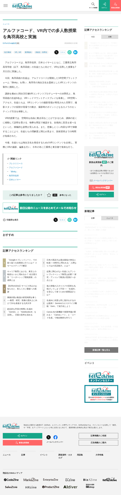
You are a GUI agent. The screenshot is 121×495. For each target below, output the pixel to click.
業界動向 (28, 52)
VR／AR (18, 52)
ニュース (109, 218)
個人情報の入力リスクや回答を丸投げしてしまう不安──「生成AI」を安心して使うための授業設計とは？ (103, 115)
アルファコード (16, 167)
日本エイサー (15, 180)
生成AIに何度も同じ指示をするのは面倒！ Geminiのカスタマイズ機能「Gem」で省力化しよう (62, 303)
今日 (93, 37)
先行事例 (7, 52)
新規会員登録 (101, 187)
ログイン (101, 194)
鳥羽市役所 (14, 176)
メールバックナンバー (101, 180)
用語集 (80, 455)
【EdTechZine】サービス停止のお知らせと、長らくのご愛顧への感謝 (22, 289)
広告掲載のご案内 (98, 442)
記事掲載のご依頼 (98, 436)
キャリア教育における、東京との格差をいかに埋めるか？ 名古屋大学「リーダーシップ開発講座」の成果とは (103, 55)
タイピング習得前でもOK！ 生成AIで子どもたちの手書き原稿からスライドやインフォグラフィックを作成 (101, 294)
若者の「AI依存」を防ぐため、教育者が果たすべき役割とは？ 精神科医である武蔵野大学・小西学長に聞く (101, 280)
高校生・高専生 (41, 52)
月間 (109, 37)
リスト (62, 52)
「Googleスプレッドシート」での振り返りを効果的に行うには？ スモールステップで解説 (22, 263)
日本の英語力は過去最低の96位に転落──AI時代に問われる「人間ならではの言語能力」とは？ (61, 263)
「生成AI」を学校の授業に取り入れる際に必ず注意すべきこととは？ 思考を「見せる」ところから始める (101, 254)
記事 (93, 218)
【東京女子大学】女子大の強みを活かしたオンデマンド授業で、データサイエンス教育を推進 (101, 339)
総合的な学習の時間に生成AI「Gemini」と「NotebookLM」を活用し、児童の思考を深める (21, 312)
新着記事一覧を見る (101, 350)
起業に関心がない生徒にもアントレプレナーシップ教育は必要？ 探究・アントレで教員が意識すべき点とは (103, 104)
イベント (44, 455)
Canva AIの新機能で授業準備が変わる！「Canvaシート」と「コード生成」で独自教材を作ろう (61, 315)
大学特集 (99, 455)
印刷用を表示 (10, 220)
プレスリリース (16, 163)
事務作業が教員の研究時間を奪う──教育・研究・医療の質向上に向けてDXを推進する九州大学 (22, 300)
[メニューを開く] (5, 5)
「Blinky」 (13, 171)
